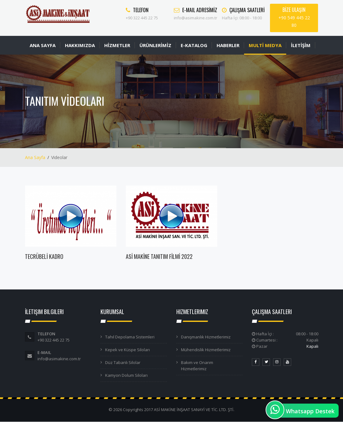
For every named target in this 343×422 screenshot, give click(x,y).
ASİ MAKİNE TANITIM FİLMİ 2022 (159, 256)
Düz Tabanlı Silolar (122, 362)
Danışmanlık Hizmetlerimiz (206, 337)
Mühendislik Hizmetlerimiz (206, 349)
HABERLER (228, 45)
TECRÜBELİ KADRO (44, 256)
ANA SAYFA (43, 45)
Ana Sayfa (35, 157)
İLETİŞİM (301, 45)
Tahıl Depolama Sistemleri (129, 337)
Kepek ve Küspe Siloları (127, 349)
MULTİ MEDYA (265, 45)
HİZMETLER (117, 45)
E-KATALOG (194, 45)
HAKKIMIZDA (80, 45)
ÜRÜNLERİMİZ (155, 45)
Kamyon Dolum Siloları (126, 375)
